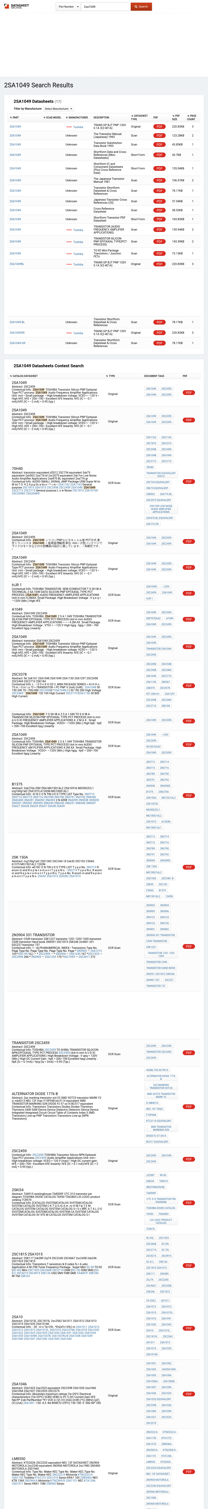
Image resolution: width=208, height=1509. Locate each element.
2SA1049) (151, 571)
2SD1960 (151, 1344)
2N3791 (70, 758)
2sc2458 (166, 1164)
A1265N (150, 777)
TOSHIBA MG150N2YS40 (160, 1400)
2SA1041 (29, 1209)
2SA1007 (151, 1246)
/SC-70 (169, 1376)
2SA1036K (30, 1206)
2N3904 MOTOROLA (157, 1320)
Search (141, 6)
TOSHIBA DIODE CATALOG (160, 1101)
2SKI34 (150, 1079)
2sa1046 (151, 1251)
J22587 (150, 1074)
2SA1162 (64, 476)
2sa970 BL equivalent (159, 503)
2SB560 (51, 1325)
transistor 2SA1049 (158, 631)
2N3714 (17, 758)
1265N (168, 828)
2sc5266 (151, 1365)
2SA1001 (29, 1260)
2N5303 (38, 764)
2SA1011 (81, 1197)
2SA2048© (33, 485)
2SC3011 (84, 878)
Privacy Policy (62, 1496)
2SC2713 (29, 482)
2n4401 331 (153, 895)
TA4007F (82, 1155)
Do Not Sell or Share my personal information (102, 1496)
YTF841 (150, 1385)
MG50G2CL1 (169, 768)
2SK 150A (151, 809)
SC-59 (90, 1149)
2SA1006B (168, 1241)
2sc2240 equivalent (158, 1325)
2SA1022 (17, 1203)
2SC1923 (94, 875)
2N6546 (80, 764)
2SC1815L (151, 1205)
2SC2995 (45, 875)
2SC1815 (28, 479)
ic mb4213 (152, 1011)
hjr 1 (149, 580)
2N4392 (39, 761)
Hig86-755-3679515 (157, 983)
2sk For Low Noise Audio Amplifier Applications (161, 495)
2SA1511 (17, 1325)
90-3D (162, 1074)
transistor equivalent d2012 (161, 467)
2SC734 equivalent (158, 473)
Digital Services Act (145, 1496)
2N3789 (48, 758)
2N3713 (89, 755)
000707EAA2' (153, 601)
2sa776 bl (165, 483)
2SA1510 (52, 1319)
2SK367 (165, 661)
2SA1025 (29, 1203)
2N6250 (59, 764)
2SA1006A (152, 1241)
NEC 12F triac (154, 1016)
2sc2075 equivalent (158, 487)
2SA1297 (169, 670)
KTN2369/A (57, 1322)
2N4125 (150, 850)
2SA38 (52, 767)
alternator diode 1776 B (161, 989)
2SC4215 (22, 1155)
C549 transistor (156, 864)
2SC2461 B (167, 813)
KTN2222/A (85, 1316)
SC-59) (164, 1131)
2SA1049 (151, 389)
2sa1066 (151, 1265)
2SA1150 (84, 671)
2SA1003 (151, 1232)
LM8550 (150, 1306)
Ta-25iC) (151, 1177)
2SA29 (34, 767)
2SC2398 (151, 1260)
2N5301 (17, 764)
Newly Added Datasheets (35, 1496)
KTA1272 (40, 1319)
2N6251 (70, 764)
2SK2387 (164, 1385)
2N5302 (27, 764)
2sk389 (163, 1155)
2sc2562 (167, 1205)
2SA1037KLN (60, 1206)
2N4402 (163, 854)
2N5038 (83, 761)
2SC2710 (72, 671)
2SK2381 (164, 1381)
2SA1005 (151, 1236)
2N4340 (91, 758)
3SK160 (94, 1155)
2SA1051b (152, 768)
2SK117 (150, 1155)
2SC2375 (151, 1274)
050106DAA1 (153, 1376)
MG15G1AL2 (168, 763)
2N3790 (59, 758)
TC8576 (150, 1118)
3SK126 (46, 1155)
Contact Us (167, 1496)
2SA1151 (71, 1322)
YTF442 (150, 1390)
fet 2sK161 (153, 670)
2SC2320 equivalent (158, 1311)
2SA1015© (91, 482)
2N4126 (163, 850)
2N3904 (61, 875)
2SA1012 (93, 1197)
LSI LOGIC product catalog (161, 1112)
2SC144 (150, 1360)
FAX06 (164, 1355)
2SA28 (25, 767)
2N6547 (91, 764)
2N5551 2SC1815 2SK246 (160, 890)
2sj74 (149, 1159)
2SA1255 (50, 878)
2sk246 (150, 1169)
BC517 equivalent (157, 1042)
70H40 (149, 461)
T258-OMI (18, 1365)
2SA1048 (77, 479)
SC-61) (150, 1145)
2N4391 (29, 761)
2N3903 (82, 872)
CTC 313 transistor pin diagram (161, 1095)
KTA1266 (89, 1322)
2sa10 (149, 1200)
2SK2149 (164, 1390)
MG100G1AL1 (167, 777)
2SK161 (25, 1158)
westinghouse (155, 1084)
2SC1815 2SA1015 (156, 1150)
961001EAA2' (168, 717)
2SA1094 (166, 1265)
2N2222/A (58, 1316)
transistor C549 (156, 881)
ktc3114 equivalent (158, 1025)
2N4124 (163, 845)
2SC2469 (18, 671)
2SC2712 (17, 482)
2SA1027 (151, 1270)
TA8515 (162, 1079)
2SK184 (165, 680)
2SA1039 (87, 1206)
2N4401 (150, 854)
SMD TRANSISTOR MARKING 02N (161, 1032)
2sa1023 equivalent (158, 1255)
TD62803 (163, 1106)
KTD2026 (165, 1306)
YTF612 (150, 1381)
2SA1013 (17, 1200)
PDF (159, 126)
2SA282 (64, 815)
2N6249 (48, 764)
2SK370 (150, 665)
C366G (150, 823)
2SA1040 (17, 1209)
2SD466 (163, 1360)
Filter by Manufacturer (28, 108)
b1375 (149, 758)
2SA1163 (76, 476)
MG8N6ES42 (168, 1428)
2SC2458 (52, 479)
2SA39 (61, 767)
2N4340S (17, 761)
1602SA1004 (168, 1232)
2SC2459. (166, 389)
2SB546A (86, 1319)
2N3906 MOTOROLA (157, 1330)
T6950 (149, 1106)
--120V (164, 571)
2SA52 (42, 815)
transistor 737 (155, 900)
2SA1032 (78, 1203)
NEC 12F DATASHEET (158, 1315)
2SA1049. (166, 961)
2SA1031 (66, 1203)
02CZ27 (168, 895)
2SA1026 (166, 1260)
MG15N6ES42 (153, 1409)
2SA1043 (54, 1209)
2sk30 (149, 818)
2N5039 (94, 761)
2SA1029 (41, 1203)
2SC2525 (166, 1270)
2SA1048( (60, 668)
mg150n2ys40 (154, 1414)
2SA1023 (166, 1251)
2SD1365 (151, 813)
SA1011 (164, 1177)
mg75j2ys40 (153, 1438)
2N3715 (27, 758)
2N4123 (150, 845)
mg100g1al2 (153, 772)
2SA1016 (55, 1200)
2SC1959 (69, 878)
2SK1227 (151, 868)
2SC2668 (45, 1152)
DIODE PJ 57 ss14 (156, 1038)
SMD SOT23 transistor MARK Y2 (161, 1005)
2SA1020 (93, 1200)
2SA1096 (166, 1246)
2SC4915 (34, 1155)
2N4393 (50, 761)
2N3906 (163, 840)
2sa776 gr (152, 508)
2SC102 (162, 818)
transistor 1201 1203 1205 (161, 875)
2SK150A (151, 763)
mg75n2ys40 (154, 1404)
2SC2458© (18, 485)
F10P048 (151, 1020)
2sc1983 (151, 1334)
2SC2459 (166, 394)
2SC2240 (163, 1159)
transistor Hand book (160, 886)
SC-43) (17, 1152)
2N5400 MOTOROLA (157, 1339)
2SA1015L (42, 1200)
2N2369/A (31, 1322)
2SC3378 (164, 665)
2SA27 (16, 767)
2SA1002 (166, 1227)
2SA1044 (66, 1209)
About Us (183, 1496)
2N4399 (73, 761)
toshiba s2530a (155, 1423)
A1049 (169, 601)
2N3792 (80, 758)
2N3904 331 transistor (160, 859)
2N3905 (36, 878)
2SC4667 (151, 1164)
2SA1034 (90, 1203)
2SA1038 (74, 1206)
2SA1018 (81, 1200)
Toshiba (74, 127)
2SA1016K (68, 1200)
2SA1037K (44, 1206)
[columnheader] (24, 117)
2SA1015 (40, 479)
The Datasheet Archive (16, 6)
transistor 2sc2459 (158, 965)
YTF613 (150, 1395)
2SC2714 (58, 1152)
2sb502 (150, 483)
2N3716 (38, 758)
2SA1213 (96, 872)
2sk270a (163, 758)
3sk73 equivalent (157, 478)
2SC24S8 (151, 651)
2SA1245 (75, 875)
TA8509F (151, 1089)
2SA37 (43, 767)
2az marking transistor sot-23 (161, 997)
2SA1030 (54, 1203)
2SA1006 (166, 1236)
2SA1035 (17, 1206)
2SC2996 (17, 878)
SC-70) (76, 1152)
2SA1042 (41, 1209)
